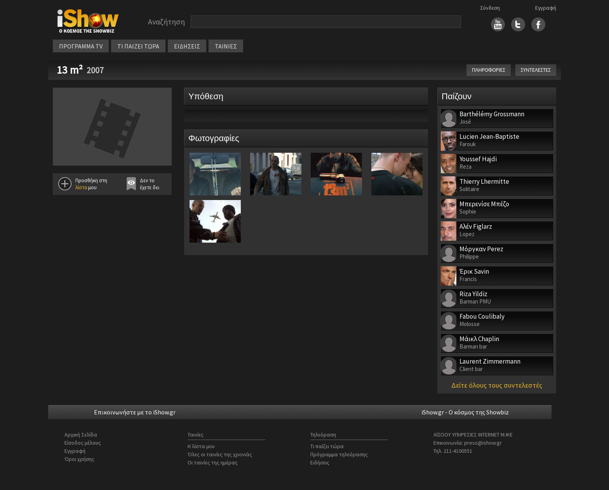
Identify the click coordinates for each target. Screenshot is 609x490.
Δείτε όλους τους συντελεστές (496, 385)
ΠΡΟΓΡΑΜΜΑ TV (81, 46)
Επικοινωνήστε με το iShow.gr (135, 412)
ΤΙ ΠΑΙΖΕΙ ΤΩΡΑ (138, 46)
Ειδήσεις (319, 462)
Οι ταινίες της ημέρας (213, 462)
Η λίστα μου (201, 446)
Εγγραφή (545, 7)
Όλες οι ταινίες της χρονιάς (220, 454)
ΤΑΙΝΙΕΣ (226, 46)
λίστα (81, 187)
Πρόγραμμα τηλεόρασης (339, 454)
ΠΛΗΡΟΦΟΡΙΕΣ (488, 70)
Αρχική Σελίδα (80, 434)
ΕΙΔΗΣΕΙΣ (187, 46)
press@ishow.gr (483, 442)
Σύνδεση (490, 7)
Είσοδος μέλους (82, 442)
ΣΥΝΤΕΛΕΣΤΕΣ (536, 70)
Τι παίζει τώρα (327, 446)
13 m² (70, 70)
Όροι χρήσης (79, 458)
